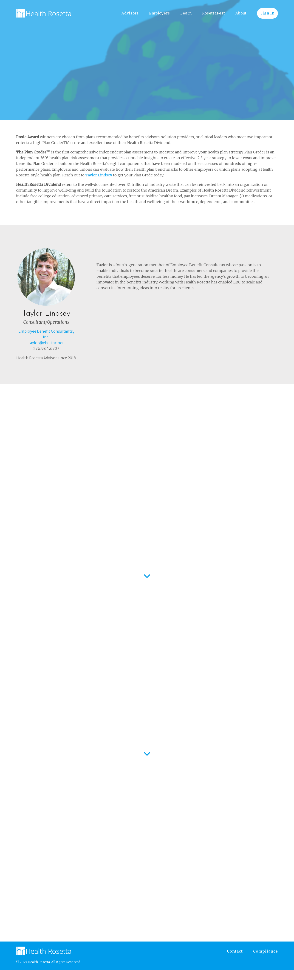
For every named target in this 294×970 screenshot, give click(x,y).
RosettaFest (213, 13)
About (241, 13)
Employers (159, 13)
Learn (186, 13)
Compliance (265, 951)
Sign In (267, 13)
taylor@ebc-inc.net (46, 342)
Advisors (130, 13)
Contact (235, 951)
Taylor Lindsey (98, 175)
